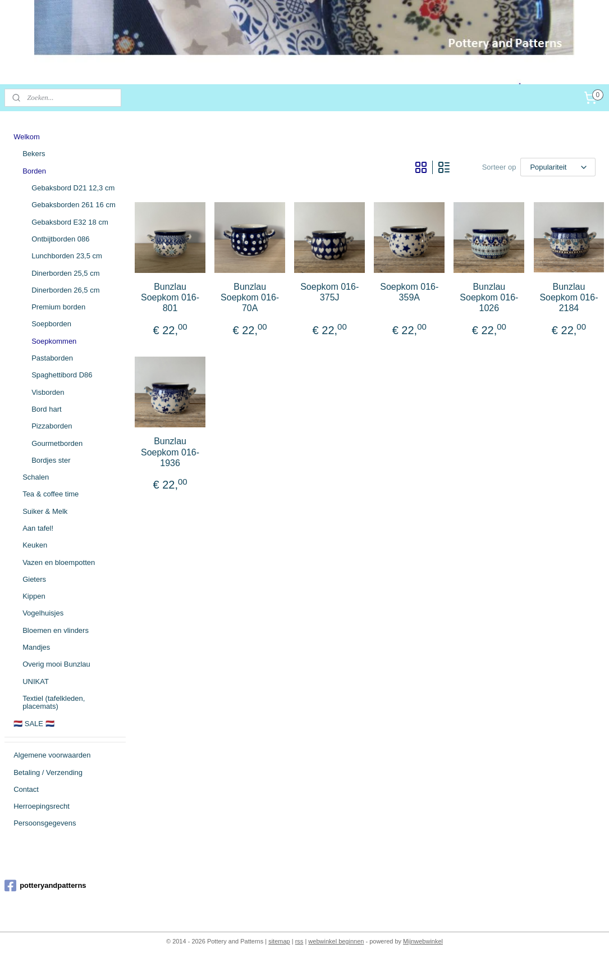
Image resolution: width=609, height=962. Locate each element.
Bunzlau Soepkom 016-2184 (569, 297)
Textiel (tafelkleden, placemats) (53, 702)
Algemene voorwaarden (51, 755)
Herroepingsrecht (41, 806)
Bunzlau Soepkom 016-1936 (170, 451)
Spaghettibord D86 (61, 375)
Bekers (33, 153)
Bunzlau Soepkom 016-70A (250, 297)
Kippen (33, 596)
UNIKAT (35, 681)
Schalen (35, 477)
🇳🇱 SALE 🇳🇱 (33, 723)
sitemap (279, 941)
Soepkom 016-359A (410, 292)
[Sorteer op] (558, 167)
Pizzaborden (51, 426)
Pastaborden (52, 358)
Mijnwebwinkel (423, 941)
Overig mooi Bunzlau (56, 664)
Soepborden (51, 324)
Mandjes (36, 647)
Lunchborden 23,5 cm (66, 256)
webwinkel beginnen (336, 941)
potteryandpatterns (45, 885)
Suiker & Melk (44, 511)
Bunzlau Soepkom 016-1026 (489, 297)
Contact (26, 789)
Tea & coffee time (50, 494)
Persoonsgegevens (44, 823)
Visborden (47, 392)
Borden (34, 171)
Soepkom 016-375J (330, 292)
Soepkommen (53, 341)
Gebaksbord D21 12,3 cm (73, 188)
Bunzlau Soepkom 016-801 (170, 297)
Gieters (34, 579)
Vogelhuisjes (42, 613)
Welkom (26, 137)
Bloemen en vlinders (55, 630)
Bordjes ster (50, 460)
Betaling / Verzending (48, 772)
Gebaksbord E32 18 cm (69, 222)
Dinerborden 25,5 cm (65, 273)
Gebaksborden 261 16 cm (73, 204)
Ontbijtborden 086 (60, 239)
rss (299, 941)
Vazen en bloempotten (58, 562)
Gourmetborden (57, 443)
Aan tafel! (37, 528)
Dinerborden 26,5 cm (65, 290)
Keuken (34, 545)
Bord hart (46, 409)
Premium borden (58, 307)
